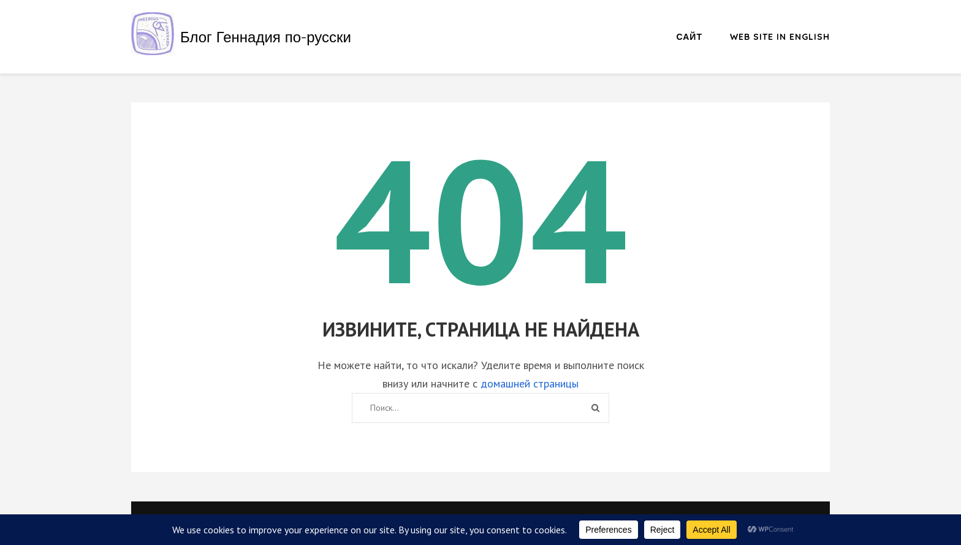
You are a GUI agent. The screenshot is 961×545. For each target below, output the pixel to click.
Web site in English (780, 37)
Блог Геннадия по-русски (265, 37)
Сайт (690, 37)
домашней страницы (529, 383)
